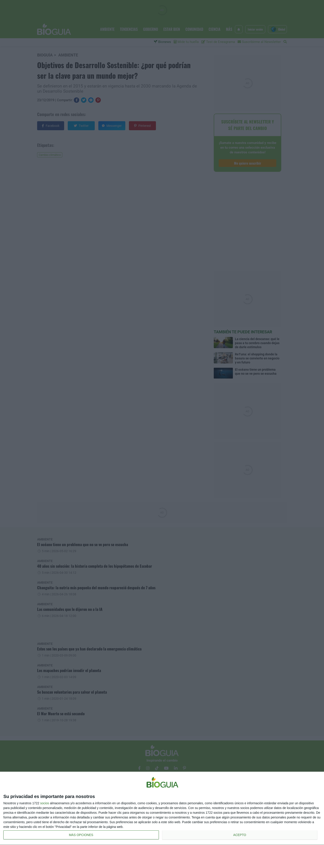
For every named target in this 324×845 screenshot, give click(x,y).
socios (44, 803)
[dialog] (162, 808)
